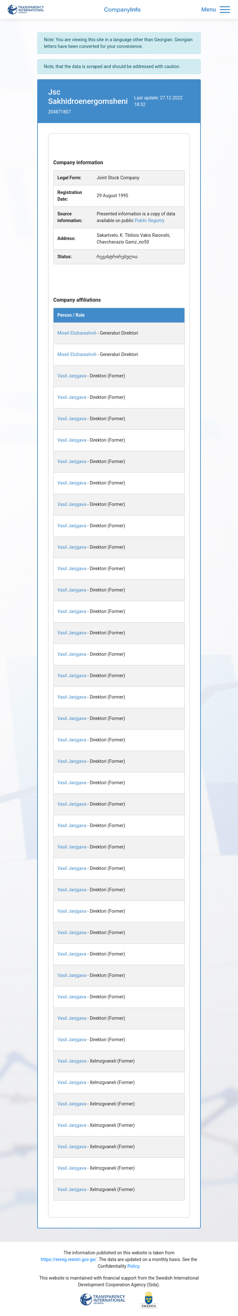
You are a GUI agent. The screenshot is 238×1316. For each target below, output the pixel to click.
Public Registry (150, 220)
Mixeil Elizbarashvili (76, 333)
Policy (133, 1266)
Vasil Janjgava (71, 375)
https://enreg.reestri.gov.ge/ (69, 1259)
